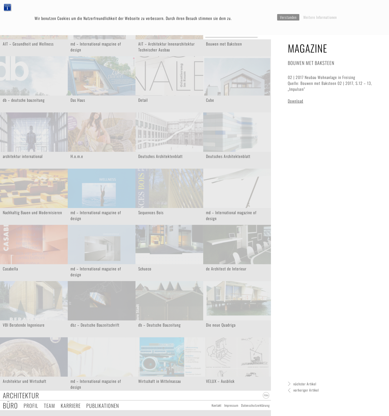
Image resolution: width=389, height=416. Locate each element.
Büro (10, 405)
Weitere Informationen (320, 17)
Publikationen (102, 405)
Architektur (21, 395)
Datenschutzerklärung (255, 405)
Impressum (231, 405)
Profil (31, 405)
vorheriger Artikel (306, 390)
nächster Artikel (304, 383)
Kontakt (216, 405)
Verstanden (288, 17)
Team (49, 405)
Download (295, 101)
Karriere (71, 405)
